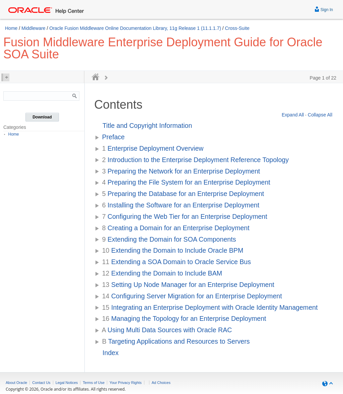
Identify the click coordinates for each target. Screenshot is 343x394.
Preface (113, 137)
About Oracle (16, 383)
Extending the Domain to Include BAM (162, 273)
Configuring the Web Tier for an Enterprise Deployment (184, 216)
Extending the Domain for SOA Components (169, 239)
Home (11, 28)
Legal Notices (67, 383)
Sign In (324, 9)
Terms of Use (94, 383)
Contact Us (41, 383)
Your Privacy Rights (126, 383)
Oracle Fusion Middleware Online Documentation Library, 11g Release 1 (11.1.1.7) (135, 28)
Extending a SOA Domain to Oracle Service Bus (176, 261)
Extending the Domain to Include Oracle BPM (173, 250)
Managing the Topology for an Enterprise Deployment (184, 318)
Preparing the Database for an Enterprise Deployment (183, 193)
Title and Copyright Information (147, 125)
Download (42, 117)
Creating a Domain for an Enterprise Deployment (176, 228)
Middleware (33, 28)
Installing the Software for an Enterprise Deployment (180, 205)
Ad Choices (161, 383)
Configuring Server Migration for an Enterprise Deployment (192, 296)
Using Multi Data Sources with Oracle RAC (167, 330)
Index (110, 352)
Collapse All (320, 114)
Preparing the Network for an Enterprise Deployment (181, 171)
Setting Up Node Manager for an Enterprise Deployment (188, 284)
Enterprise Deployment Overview (153, 148)
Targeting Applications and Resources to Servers (176, 341)
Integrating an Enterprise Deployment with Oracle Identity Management (210, 307)
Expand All (293, 114)
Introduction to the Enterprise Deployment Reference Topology (195, 159)
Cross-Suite (237, 28)
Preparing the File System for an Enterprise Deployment (186, 182)
